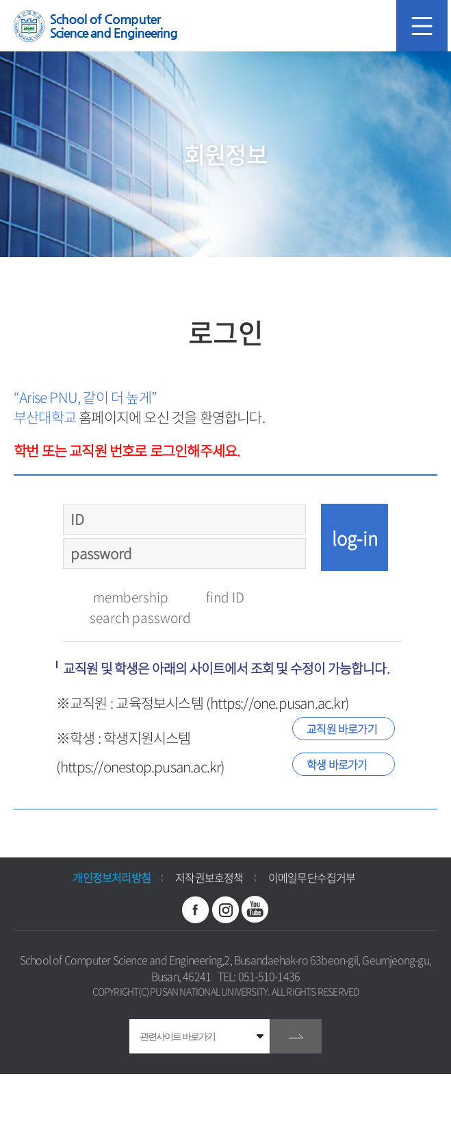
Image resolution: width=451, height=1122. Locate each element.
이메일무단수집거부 (312, 877)
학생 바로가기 (337, 764)
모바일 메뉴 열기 (422, 25)
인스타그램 (226, 909)
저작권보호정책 (209, 877)
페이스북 (195, 909)
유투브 (255, 909)
